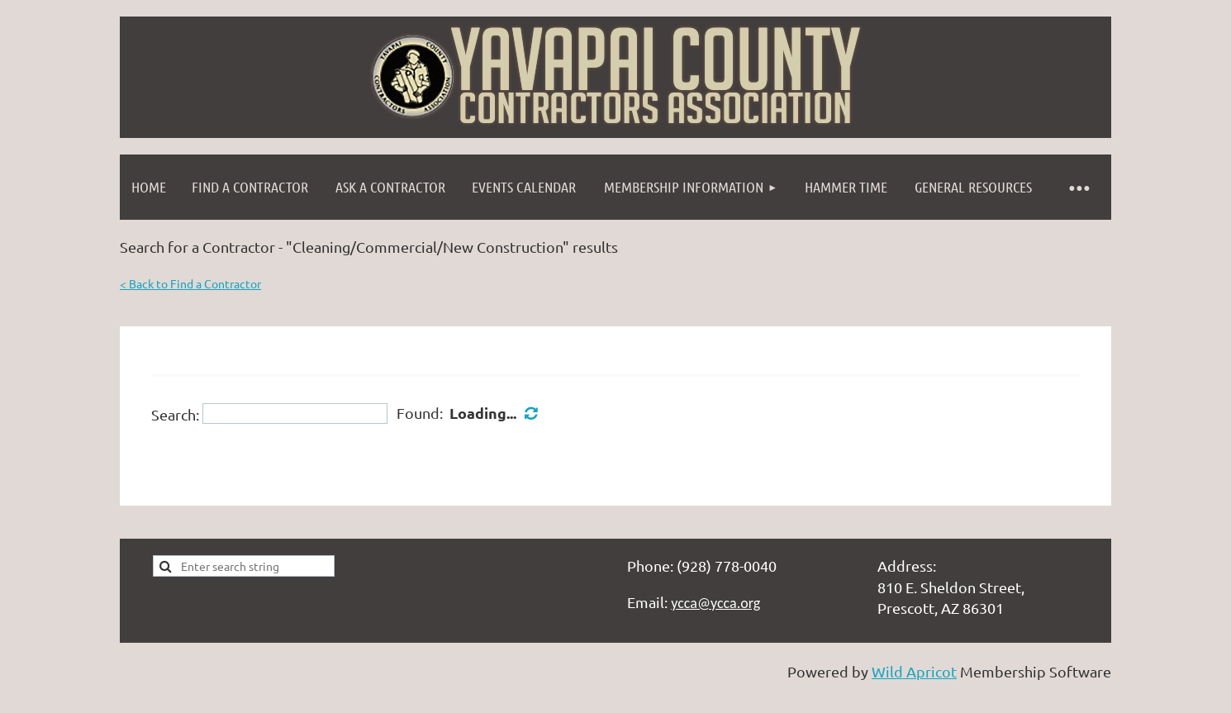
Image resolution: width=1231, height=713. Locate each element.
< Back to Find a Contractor (190, 283)
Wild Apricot (914, 671)
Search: (175, 413)
